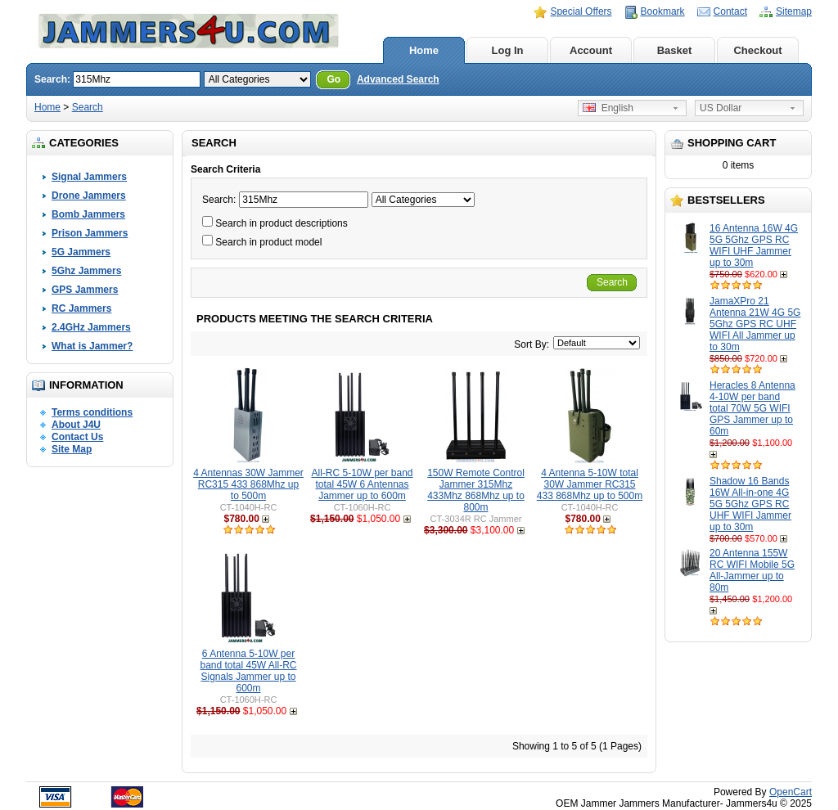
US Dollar (720, 108)
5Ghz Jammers (86, 271)
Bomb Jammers (88, 214)
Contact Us (77, 437)
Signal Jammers (89, 176)
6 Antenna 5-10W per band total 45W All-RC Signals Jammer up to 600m (248, 671)
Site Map (72, 449)
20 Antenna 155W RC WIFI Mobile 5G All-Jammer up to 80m (752, 570)
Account (591, 50)
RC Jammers (81, 308)
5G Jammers (81, 252)
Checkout (757, 50)
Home (424, 50)
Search (87, 107)
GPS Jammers (85, 289)
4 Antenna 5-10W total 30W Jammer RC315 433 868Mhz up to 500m (589, 484)
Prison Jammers (90, 233)
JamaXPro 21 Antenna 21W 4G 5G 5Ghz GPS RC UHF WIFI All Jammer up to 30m (755, 324)
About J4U (76, 424)
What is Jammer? (92, 346)
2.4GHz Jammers (91, 327)
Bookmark (663, 11)
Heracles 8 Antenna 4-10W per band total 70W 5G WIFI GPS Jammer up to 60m (752, 408)
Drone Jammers (89, 195)
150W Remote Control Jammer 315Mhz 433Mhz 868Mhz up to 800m (476, 490)
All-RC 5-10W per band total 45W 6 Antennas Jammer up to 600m (361, 484)
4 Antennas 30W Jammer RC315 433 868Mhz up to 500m (248, 484)
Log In (508, 50)
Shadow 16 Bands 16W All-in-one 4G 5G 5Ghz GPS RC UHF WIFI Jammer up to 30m (750, 504)
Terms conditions (92, 412)
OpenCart (790, 792)
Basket (674, 50)
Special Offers (580, 11)
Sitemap (794, 11)
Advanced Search (398, 79)
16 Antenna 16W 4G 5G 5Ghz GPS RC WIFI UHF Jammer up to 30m (754, 245)
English (608, 108)
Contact (730, 11)
